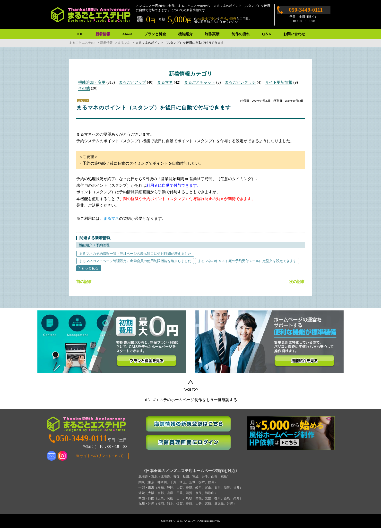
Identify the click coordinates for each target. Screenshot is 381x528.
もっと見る (89, 268)
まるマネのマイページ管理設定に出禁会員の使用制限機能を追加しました (135, 261)
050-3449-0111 (306, 10)
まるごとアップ (132, 82)
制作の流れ (241, 34)
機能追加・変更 (91, 82)
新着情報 (102, 34)
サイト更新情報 (278, 82)
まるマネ (165, 82)
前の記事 (84, 282)
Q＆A (266, 34)
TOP (79, 34)
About (127, 34)
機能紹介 (185, 34)
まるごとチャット (199, 82)
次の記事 (297, 282)
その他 (84, 88)
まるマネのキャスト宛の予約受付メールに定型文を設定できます (247, 261)
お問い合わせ (294, 34)
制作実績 (212, 34)
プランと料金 (155, 34)
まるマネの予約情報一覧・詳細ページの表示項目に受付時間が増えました (135, 253)
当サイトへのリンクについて (99, 456)
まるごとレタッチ (240, 82)
